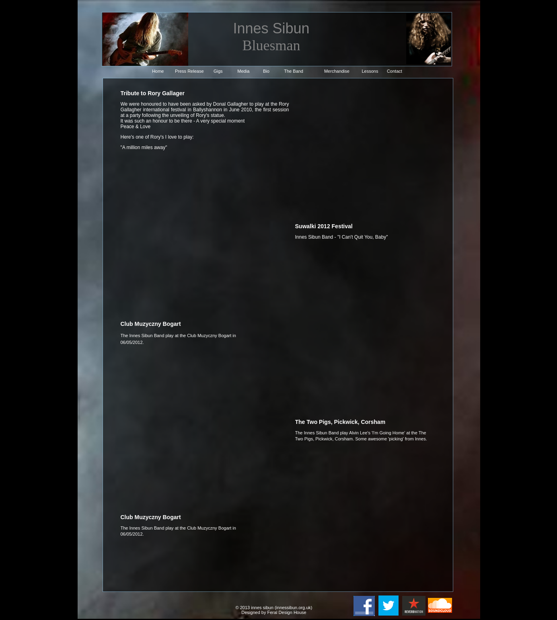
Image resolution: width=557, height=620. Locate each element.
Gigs (218, 71)
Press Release (189, 71)
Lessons (370, 71)
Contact (394, 71)
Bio (266, 71)
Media (243, 71)
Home (158, 71)
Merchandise (336, 71)
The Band (293, 71)
